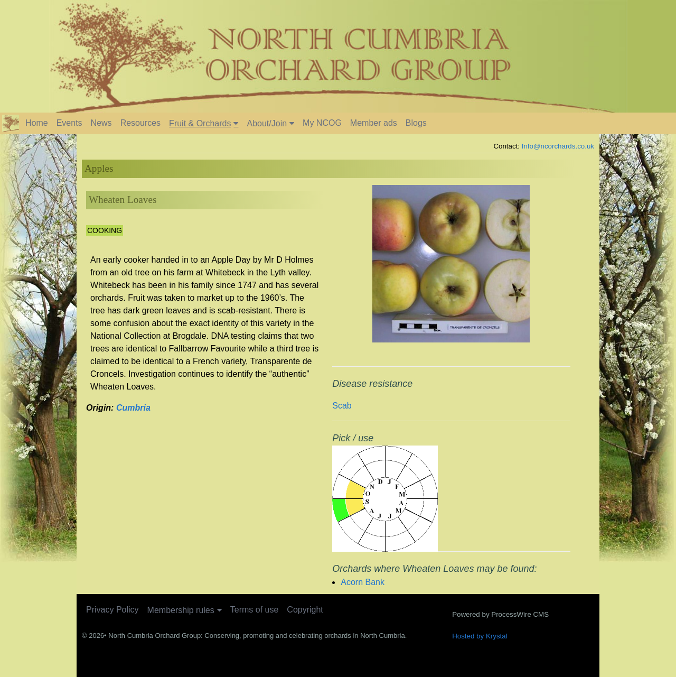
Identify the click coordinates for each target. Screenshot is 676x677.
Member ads (373, 122)
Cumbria (133, 407)
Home (36, 122)
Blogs (416, 122)
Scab (341, 405)
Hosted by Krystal (479, 636)
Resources (140, 122)
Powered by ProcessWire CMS (500, 614)
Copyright (305, 609)
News (101, 122)
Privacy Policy (112, 609)
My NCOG (322, 122)
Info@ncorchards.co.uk (558, 146)
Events (69, 122)
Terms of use (254, 609)
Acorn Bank (362, 582)
